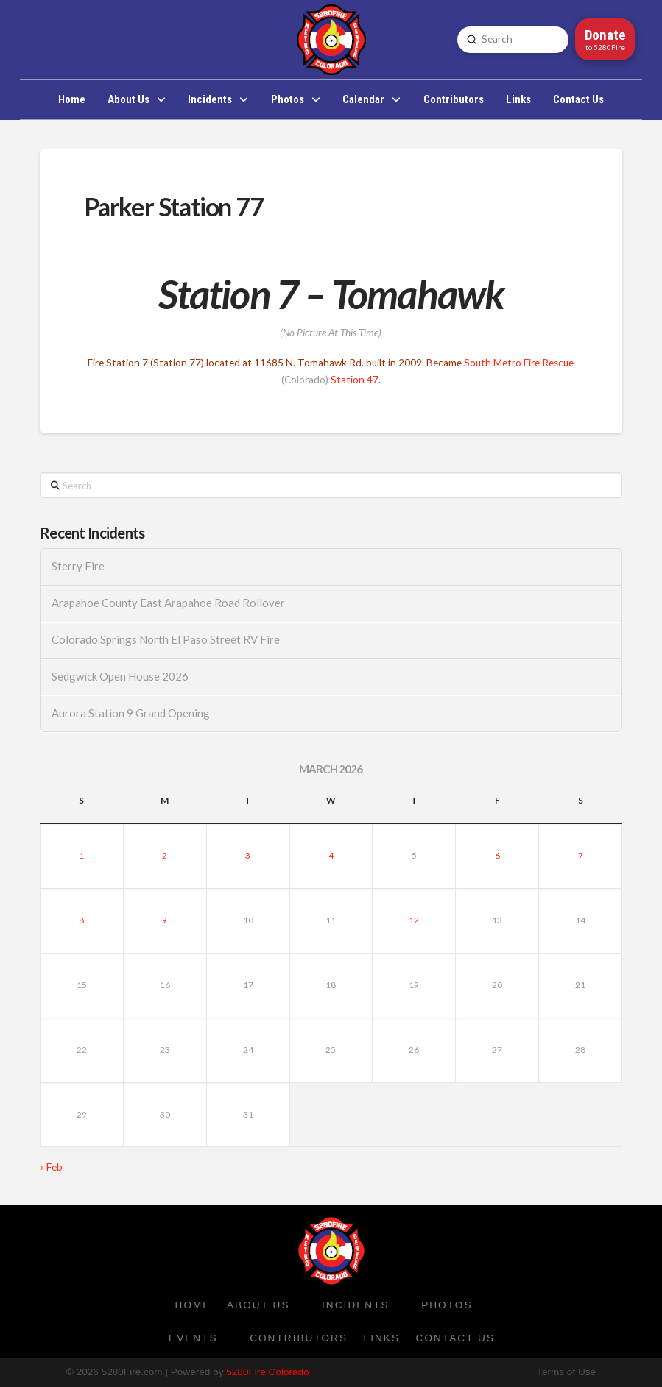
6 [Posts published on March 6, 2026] (497, 855)
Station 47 (354, 380)
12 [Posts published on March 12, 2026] (414, 920)
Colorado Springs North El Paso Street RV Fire (166, 640)
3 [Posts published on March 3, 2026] (247, 855)
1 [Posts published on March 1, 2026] (81, 855)
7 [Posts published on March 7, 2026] (580, 855)
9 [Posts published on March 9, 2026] (164, 920)
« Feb (51, 1167)
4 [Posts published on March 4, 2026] (331, 855)
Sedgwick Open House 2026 (120, 676)
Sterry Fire (78, 566)
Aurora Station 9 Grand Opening (131, 713)
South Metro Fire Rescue (519, 363)
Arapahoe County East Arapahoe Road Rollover (168, 603)
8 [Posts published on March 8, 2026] (81, 920)
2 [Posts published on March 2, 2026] (164, 855)
